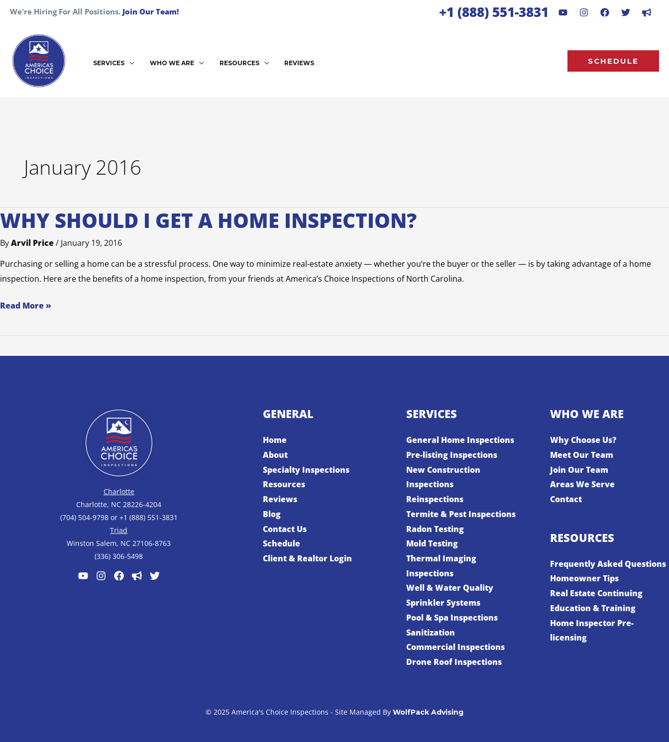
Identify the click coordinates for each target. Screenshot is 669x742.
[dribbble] (646, 12)
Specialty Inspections (306, 469)
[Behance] (625, 12)
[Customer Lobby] (137, 576)
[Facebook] (604, 12)
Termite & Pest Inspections (461, 514)
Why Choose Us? (583, 439)
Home (275, 439)
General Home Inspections (460, 439)
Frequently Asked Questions (608, 563)
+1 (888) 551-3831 (494, 12)
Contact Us (285, 529)
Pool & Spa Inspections (452, 617)
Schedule (281, 543)
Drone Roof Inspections (454, 661)
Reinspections (434, 499)
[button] (613, 61)
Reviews (280, 499)
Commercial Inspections (455, 646)
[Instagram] (583, 12)
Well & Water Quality (449, 587)
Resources (284, 484)
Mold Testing (432, 543)
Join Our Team (579, 469)
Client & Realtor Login (307, 558)
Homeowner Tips (584, 578)
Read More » (25, 305)
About (275, 454)
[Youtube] (562, 12)
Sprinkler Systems (443, 602)
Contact (566, 499)
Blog (272, 514)
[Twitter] (155, 576)
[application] (128, 62)
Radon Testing (435, 529)
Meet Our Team (581, 454)
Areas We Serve (582, 484)
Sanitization (430, 632)
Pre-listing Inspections (451, 454)
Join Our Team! (150, 11)
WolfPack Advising (428, 712)
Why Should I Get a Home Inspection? (208, 220)
